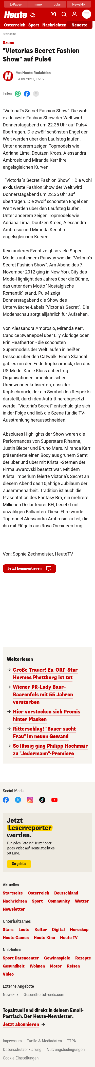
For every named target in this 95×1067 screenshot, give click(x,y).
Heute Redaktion (36, 73)
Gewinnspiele (57, 958)
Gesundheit (14, 966)
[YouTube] (54, 799)
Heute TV (69, 937)
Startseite (9, 34)
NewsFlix (78, 4)
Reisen (73, 966)
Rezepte (83, 958)
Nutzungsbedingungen (66, 1049)
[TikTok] (42, 799)
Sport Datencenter (21, 958)
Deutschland (66, 893)
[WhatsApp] (18, 93)
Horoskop (79, 929)
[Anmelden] (74, 14)
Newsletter (14, 909)
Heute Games (16, 937)
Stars (8, 929)
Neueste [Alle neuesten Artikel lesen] (79, 25)
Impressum (12, 1041)
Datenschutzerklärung (22, 1049)
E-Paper (16, 4)
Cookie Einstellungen (21, 1058)
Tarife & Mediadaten (44, 1041)
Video (8, 974)
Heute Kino (44, 937)
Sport (33, 25)
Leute (23, 929)
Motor (56, 966)
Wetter (82, 901)
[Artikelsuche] (64, 14)
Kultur (40, 929)
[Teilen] (36, 93)
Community (59, 901)
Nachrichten (54, 25)
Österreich (14, 25)
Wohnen (37, 966)
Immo (37, 4)
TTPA (71, 1041)
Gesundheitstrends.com (44, 994)
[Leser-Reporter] (53, 14)
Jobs (57, 4)
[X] (18, 799)
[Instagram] (30, 799)
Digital (58, 929)
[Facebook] (27, 93)
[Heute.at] (15, 14)
